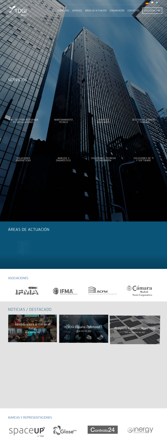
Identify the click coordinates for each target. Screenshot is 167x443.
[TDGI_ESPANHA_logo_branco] (18, 11)
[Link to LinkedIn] (157, 2)
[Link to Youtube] (152, 2)
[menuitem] (146, 3)
